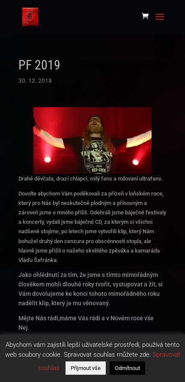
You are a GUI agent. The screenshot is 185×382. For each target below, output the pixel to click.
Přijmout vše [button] (86, 368)
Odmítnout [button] (127, 368)
